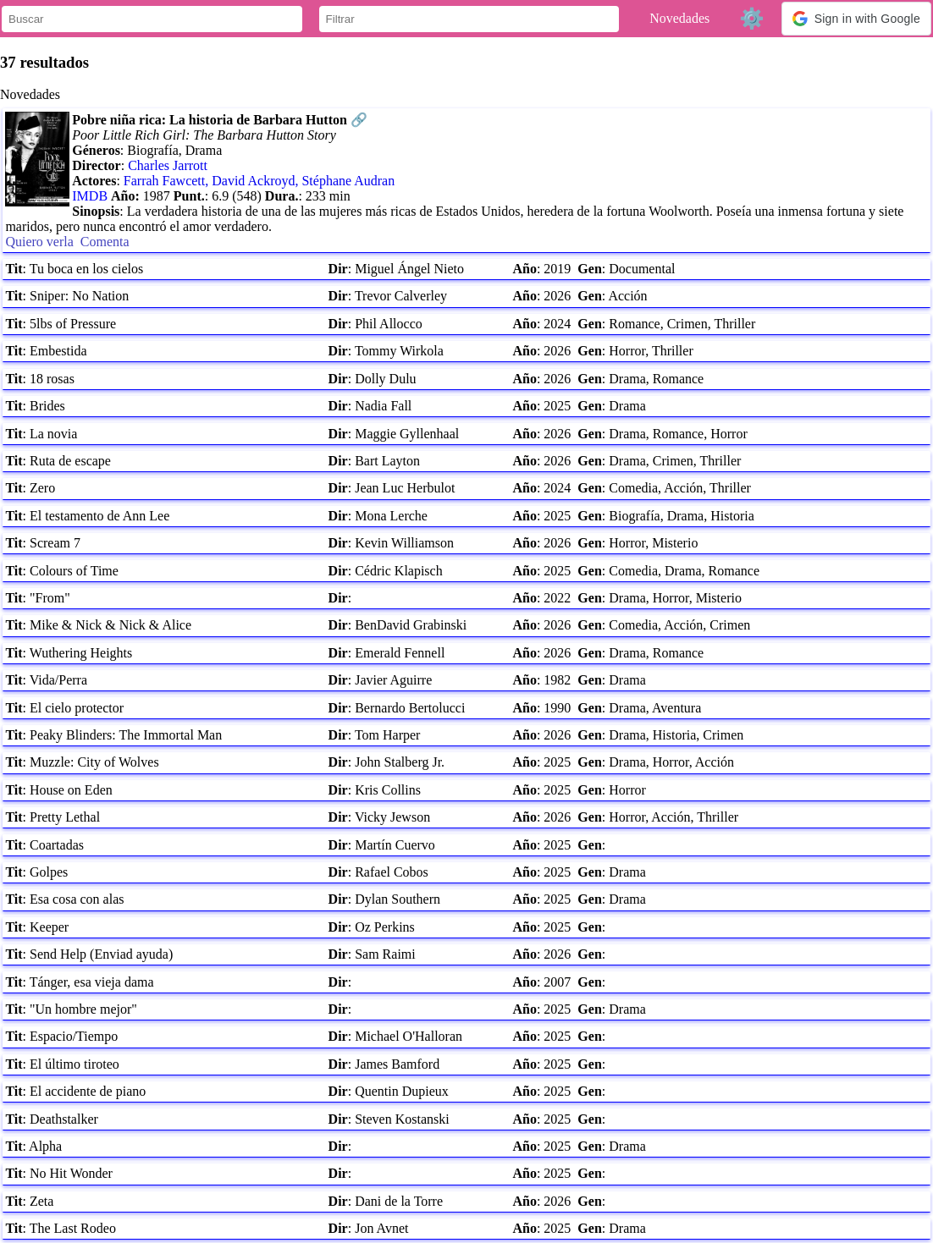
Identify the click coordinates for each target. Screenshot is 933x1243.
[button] (856, 19)
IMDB (90, 196)
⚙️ (752, 18)
